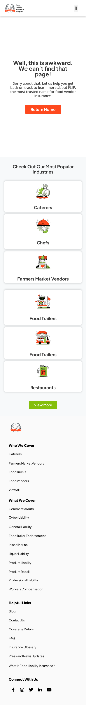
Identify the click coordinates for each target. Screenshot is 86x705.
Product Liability (20, 563)
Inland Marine (18, 545)
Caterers (15, 454)
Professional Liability (23, 580)
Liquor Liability (19, 554)
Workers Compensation (26, 589)
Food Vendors (19, 481)
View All (14, 490)
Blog (12, 611)
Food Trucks (17, 472)
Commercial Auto (21, 509)
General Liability (20, 527)
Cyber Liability (19, 517)
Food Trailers (43, 354)
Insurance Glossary (22, 647)
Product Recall (19, 571)
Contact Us (17, 620)
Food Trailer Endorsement (27, 536)
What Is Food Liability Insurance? (32, 666)
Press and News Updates (26, 656)
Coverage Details (21, 629)
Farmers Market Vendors (26, 463)
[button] (76, 8)
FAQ (12, 638)
